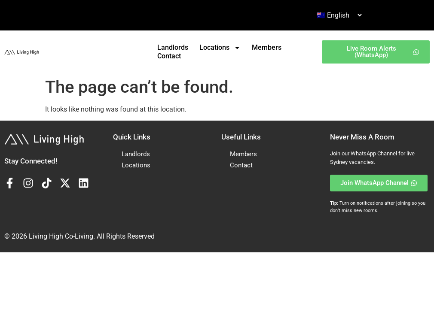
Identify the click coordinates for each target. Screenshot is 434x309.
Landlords (172, 47)
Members (266, 47)
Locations (220, 47)
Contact (169, 56)
